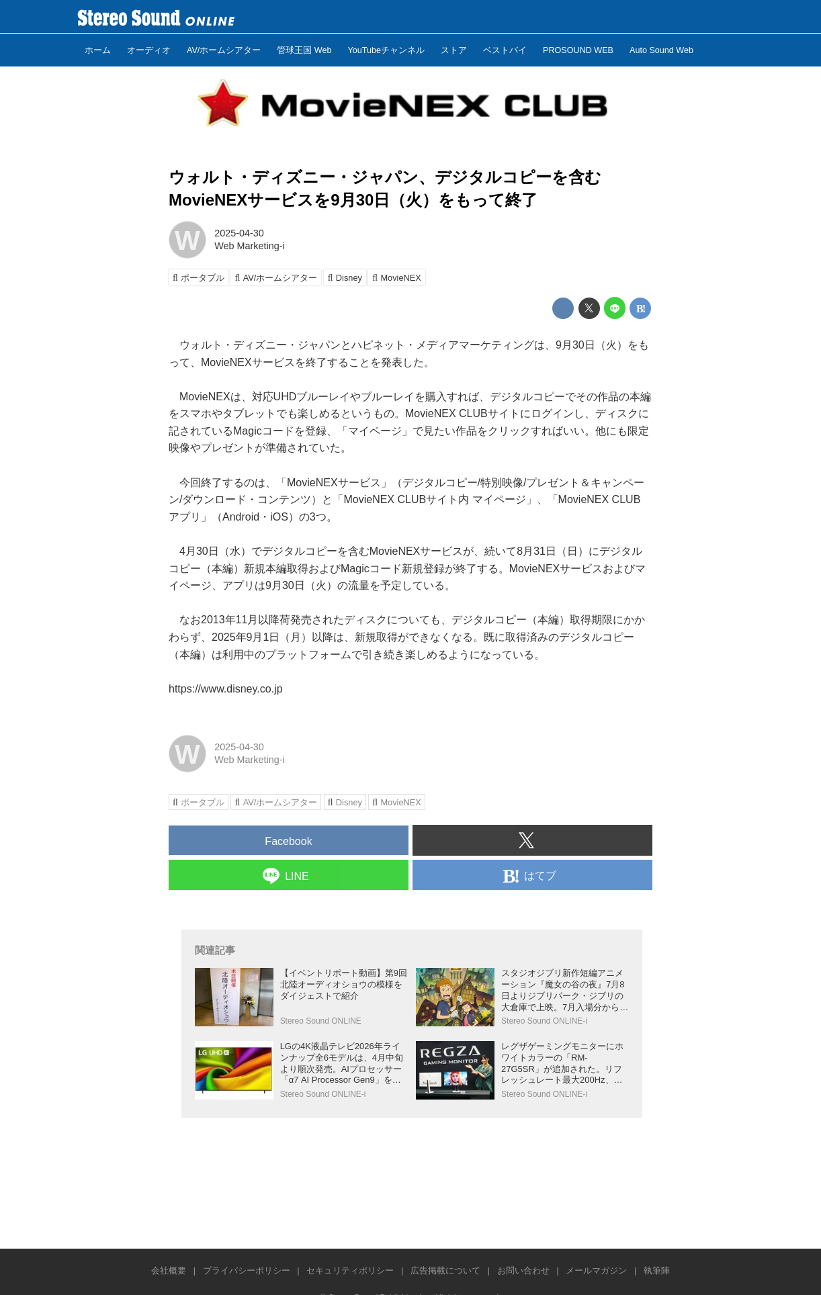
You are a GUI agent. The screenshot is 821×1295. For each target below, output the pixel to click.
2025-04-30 (239, 233)
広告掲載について (445, 1270)
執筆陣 (657, 1270)
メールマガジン (596, 1270)
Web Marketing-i (249, 245)
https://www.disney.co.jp (226, 689)
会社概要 (168, 1270)
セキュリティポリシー (350, 1270)
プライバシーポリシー (246, 1270)
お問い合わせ (523, 1270)
